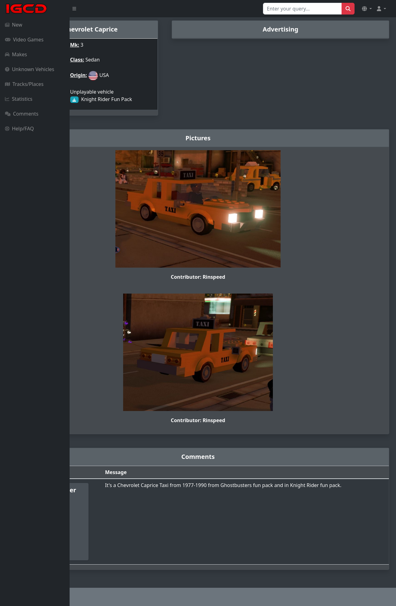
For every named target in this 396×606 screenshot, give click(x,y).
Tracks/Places (24, 84)
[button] (366, 8)
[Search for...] (302, 9)
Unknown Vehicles (29, 69)
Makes (16, 54)
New (13, 24)
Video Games (24, 39)
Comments (21, 113)
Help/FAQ (19, 128)
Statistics (18, 98)
